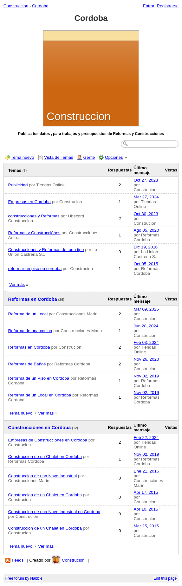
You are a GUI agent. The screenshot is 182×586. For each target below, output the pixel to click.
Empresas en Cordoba (29, 201)
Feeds (17, 560)
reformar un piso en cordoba (35, 268)
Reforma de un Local (28, 314)
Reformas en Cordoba (32, 299)
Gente (89, 157)
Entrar (148, 5)
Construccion (15, 5)
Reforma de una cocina (30, 330)
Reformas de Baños (27, 364)
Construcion (73, 560)
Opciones (114, 157)
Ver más (17, 284)
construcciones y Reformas (34, 216)
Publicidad (18, 185)
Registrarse (168, 5)
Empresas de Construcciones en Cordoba (47, 440)
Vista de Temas (58, 157)
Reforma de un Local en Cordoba (39, 395)
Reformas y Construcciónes (34, 232)
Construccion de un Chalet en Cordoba (45, 456)
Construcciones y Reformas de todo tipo (46, 249)
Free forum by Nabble (23, 578)
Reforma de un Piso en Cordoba (38, 378)
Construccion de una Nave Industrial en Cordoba (54, 511)
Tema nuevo (22, 157)
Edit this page (165, 578)
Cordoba (40, 5)
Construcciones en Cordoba (39, 427)
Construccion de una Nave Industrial (42, 475)
